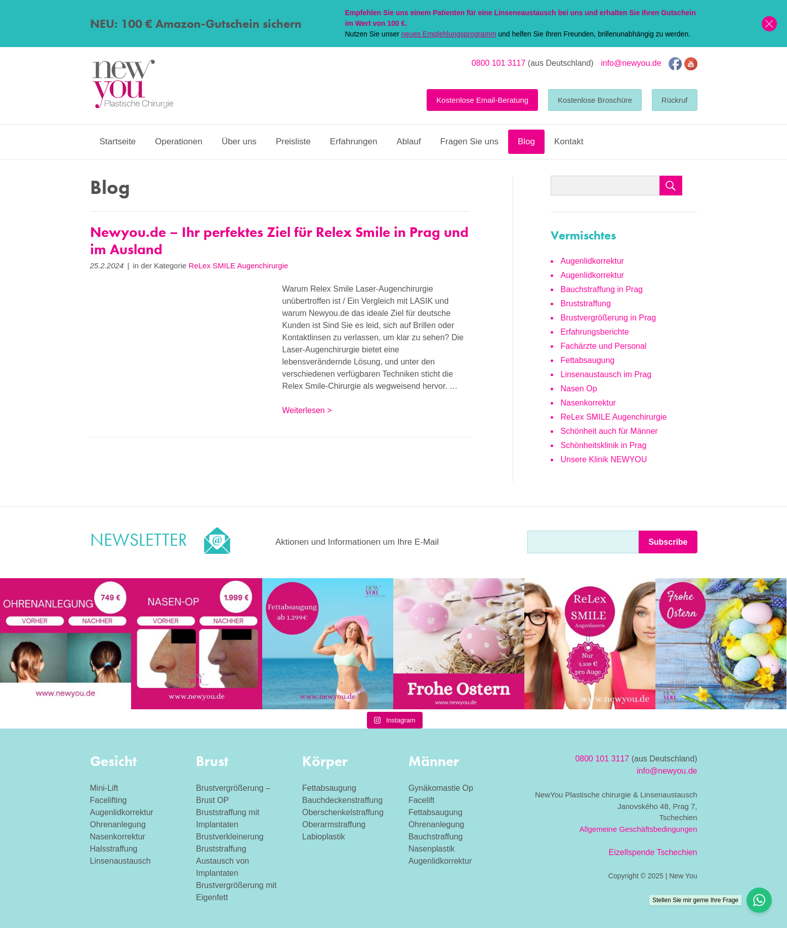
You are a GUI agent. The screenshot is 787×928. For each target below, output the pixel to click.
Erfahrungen (354, 141)
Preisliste (293, 141)
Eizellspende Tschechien (653, 852)
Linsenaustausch (120, 861)
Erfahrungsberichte (595, 332)
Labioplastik (323, 836)
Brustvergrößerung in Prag (608, 317)
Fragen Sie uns (469, 141)
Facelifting (108, 800)
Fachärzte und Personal (604, 346)
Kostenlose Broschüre (595, 100)
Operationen (178, 141)
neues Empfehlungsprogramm (448, 34)
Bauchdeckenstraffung (342, 800)
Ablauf (408, 141)
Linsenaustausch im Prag (606, 374)
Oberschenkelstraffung (343, 812)
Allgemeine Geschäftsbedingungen (638, 829)
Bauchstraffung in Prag (602, 289)
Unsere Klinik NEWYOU (604, 459)
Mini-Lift (104, 788)
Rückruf (674, 100)
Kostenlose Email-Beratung (482, 100)
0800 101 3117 (499, 63)
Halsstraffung (114, 848)
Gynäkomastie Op (440, 788)
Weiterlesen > (307, 410)
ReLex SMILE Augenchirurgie (238, 265)
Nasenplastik (431, 848)
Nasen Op (579, 388)
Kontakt (569, 141)
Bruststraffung (586, 303)
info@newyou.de (631, 63)
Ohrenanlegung (118, 824)
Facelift (421, 800)
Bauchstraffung (435, 836)
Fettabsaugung (588, 360)
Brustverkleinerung (229, 836)
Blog (526, 141)
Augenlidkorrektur (592, 261)
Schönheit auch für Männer (609, 431)
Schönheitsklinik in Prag (604, 445)
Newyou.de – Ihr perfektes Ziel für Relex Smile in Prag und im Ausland (279, 240)
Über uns (239, 141)
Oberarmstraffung (333, 824)
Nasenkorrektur (588, 402)
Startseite (118, 141)
